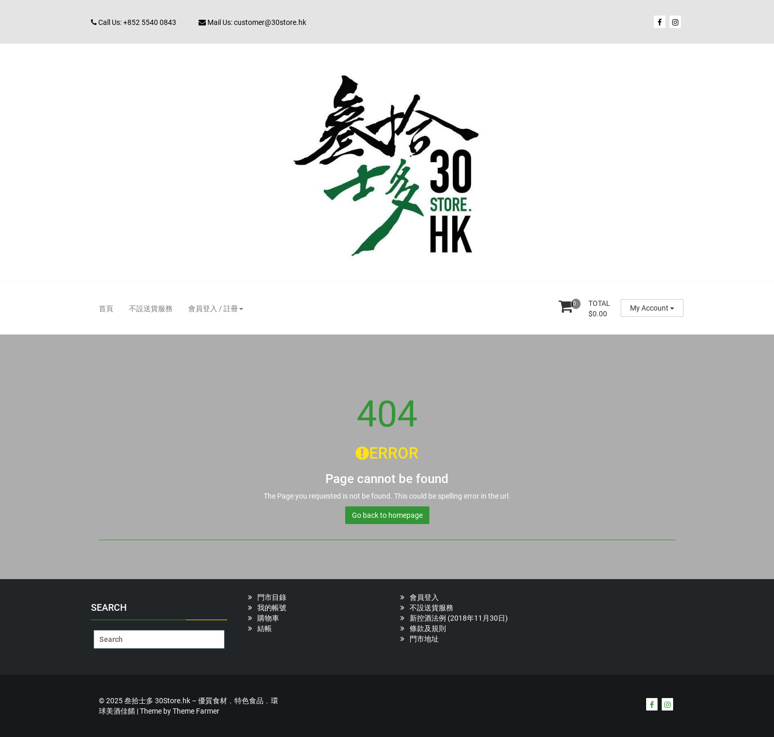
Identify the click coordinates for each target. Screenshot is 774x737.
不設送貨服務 (151, 308)
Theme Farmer (196, 711)
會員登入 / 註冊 (215, 308)
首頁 (106, 308)
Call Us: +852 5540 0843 (133, 22)
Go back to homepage (387, 515)
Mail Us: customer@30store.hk (252, 22)
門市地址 (424, 639)
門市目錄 (271, 597)
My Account (652, 308)
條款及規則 (428, 628)
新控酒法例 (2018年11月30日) (459, 618)
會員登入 (424, 597)
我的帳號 (271, 608)
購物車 (268, 618)
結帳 (264, 628)
